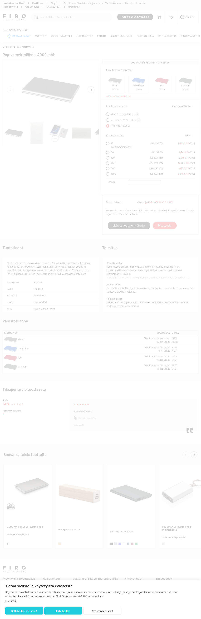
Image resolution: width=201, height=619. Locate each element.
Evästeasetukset (100, 611)
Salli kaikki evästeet (24, 611)
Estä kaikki (62, 611)
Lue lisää (10, 601)
